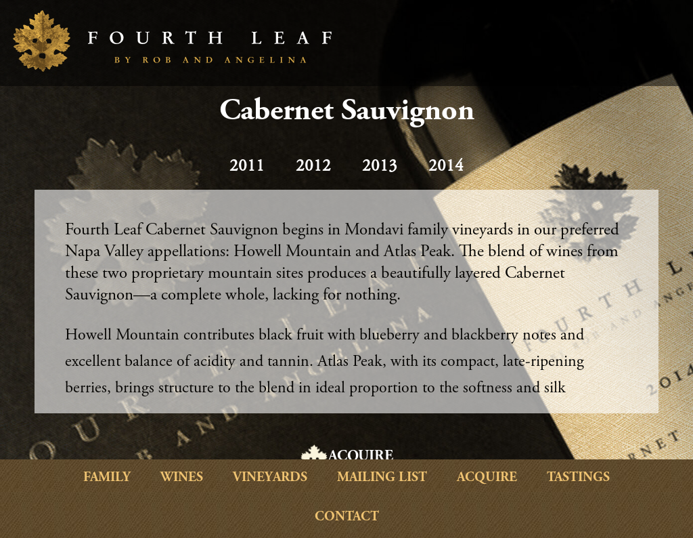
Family (107, 478)
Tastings (578, 478)
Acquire (487, 478)
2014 (446, 167)
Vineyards (270, 478)
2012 (313, 167)
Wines (181, 478)
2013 (379, 167)
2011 (247, 167)
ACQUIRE (360, 456)
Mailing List (382, 478)
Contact (347, 517)
